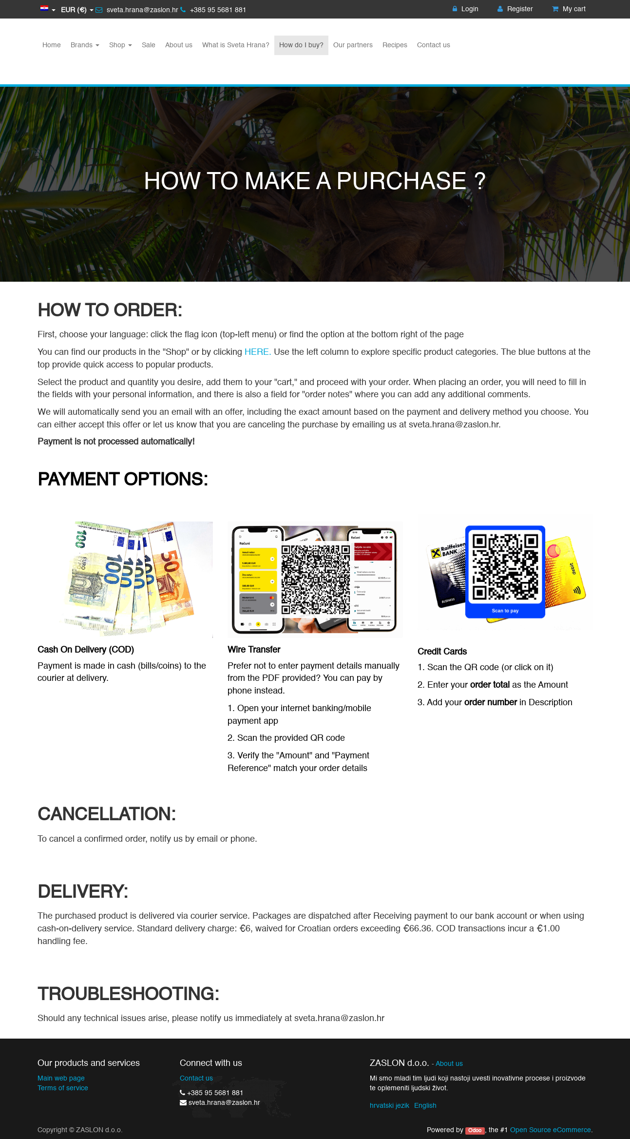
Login (465, 9)
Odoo (474, 1130)
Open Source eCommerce (550, 1130)
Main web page (61, 1078)
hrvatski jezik (389, 1105)
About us (449, 1064)
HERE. (259, 352)
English (425, 1105)
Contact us (196, 1078)
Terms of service (63, 1088)
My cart (569, 9)
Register (515, 9)
